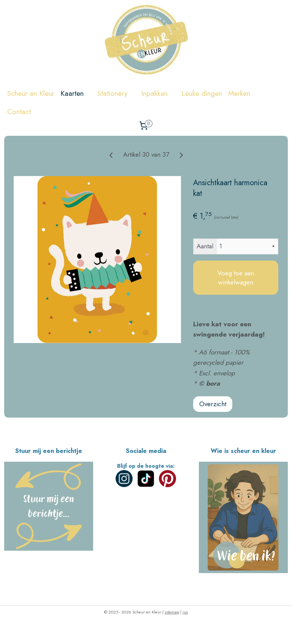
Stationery (116, 93)
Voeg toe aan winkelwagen (235, 278)
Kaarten (75, 93)
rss (185, 612)
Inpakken (158, 93)
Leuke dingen (201, 93)
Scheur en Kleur (30, 93)
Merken (243, 93)
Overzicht (212, 403)
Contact (19, 111)
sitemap (172, 612)
